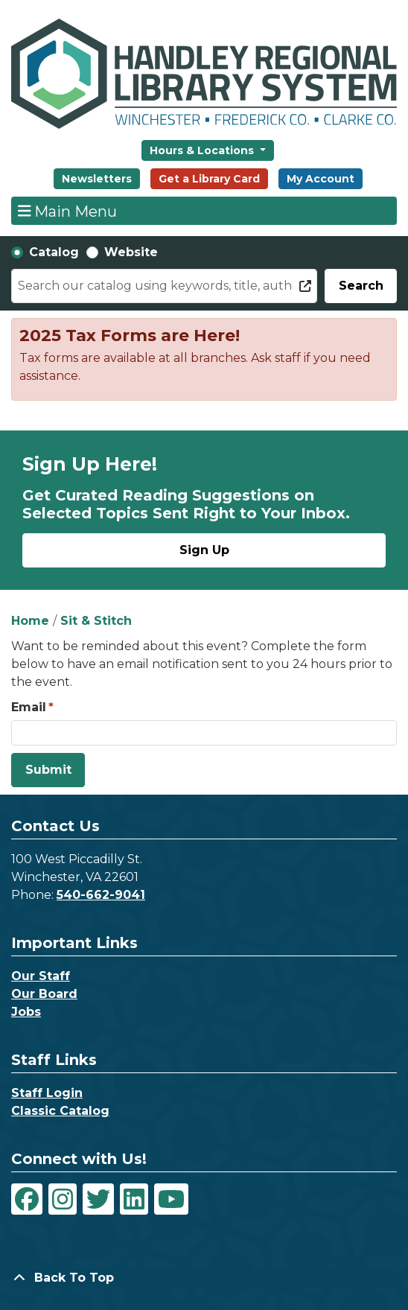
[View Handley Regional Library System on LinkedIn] (134, 1199)
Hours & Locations (203, 150)
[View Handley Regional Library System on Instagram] (62, 1199)
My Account (320, 178)
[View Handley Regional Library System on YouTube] (171, 1199)
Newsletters (97, 178)
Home (30, 621)
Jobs (26, 1012)
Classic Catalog (60, 1111)
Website (131, 252)
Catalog (54, 252)
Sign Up (204, 550)
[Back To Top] (204, 1278)
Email (28, 707)
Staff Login (47, 1093)
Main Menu (68, 210)
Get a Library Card (209, 178)
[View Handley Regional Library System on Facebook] (26, 1199)
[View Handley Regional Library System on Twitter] (98, 1199)
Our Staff (40, 976)
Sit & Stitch (96, 621)
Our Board (44, 994)
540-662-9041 (101, 895)
